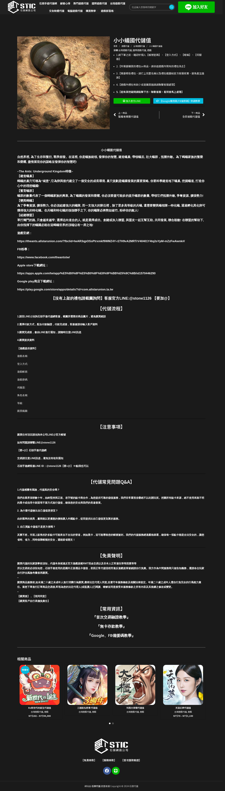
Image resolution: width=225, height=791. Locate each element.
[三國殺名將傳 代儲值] (87, 685)
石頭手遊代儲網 (37, 450)
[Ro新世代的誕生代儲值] (40, 685)
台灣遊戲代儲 (139, 46)
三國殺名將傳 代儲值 (87, 707)
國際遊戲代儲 (139, 50)
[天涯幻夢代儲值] (183, 685)
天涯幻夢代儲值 (183, 707)
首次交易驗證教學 (111, 617)
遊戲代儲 (126, 46)
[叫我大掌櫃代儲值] (135, 685)
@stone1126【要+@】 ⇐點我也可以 (67, 466)
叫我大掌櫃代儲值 (135, 707)
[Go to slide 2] (113, 723)
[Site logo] (21, 6)
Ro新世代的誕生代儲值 (39, 707)
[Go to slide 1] (110, 723)
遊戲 (149, 50)
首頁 (116, 46)
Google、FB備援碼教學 (111, 635)
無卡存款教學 (111, 626)
